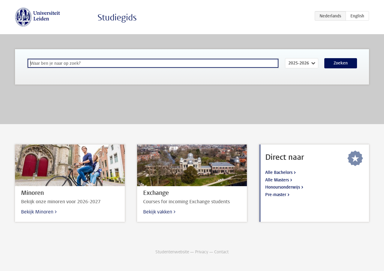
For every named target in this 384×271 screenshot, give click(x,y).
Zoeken (341, 63)
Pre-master (275, 195)
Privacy (201, 252)
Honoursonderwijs (282, 187)
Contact (221, 252)
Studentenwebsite (172, 252)
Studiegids (117, 17)
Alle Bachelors (278, 172)
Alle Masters (277, 180)
